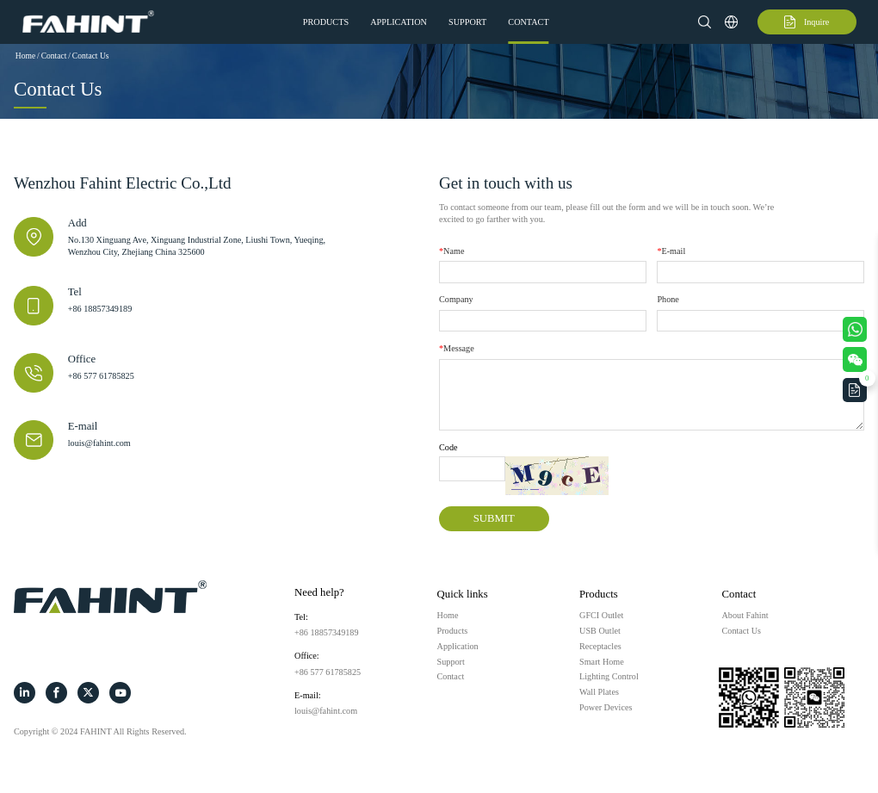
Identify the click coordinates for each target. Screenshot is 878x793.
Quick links (462, 594)
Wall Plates (599, 692)
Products (326, 22)
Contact (528, 22)
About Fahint (745, 615)
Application (398, 22)
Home (25, 55)
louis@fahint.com (99, 443)
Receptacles (600, 646)
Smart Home (601, 661)
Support (467, 22)
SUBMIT (494, 518)
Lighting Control (609, 676)
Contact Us (90, 55)
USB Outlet (600, 630)
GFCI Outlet (601, 615)
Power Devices (605, 707)
